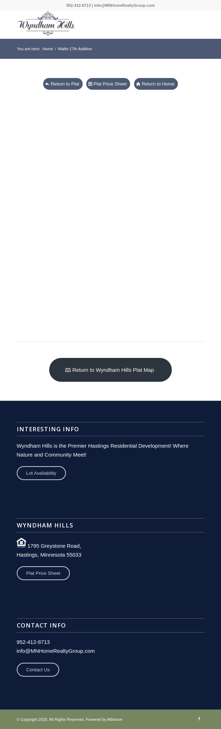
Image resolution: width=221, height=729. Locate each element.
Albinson (114, 719)
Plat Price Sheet (43, 573)
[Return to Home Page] (156, 84)
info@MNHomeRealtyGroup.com (124, 5)
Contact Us (38, 669)
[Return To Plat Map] (63, 84)
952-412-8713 (78, 5)
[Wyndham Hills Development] (92, 24)
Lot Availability (41, 473)
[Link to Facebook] (199, 718)
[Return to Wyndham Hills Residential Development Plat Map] (110, 370)
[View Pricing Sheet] (108, 84)
